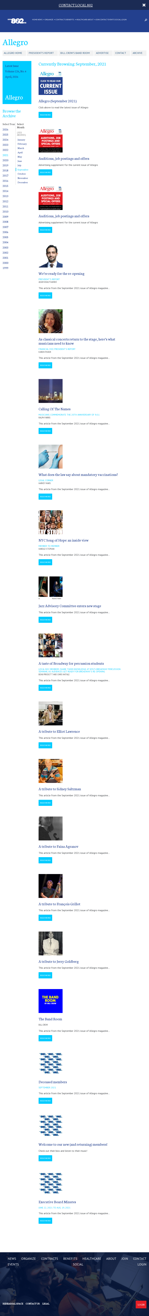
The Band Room (50, 1018)
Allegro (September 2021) (58, 100)
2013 (5, 196)
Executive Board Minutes (57, 1201)
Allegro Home (13, 52)
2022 (5, 150)
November (23, 178)
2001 (5, 258)
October (22, 173)
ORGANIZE (49, 20)
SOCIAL (118, 20)
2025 (5, 134)
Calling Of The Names (55, 408)
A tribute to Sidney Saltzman (60, 788)
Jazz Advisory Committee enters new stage (70, 605)
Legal (45, 1303)
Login (141, 1304)
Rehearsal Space (13, 1303)
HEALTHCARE (81, 20)
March (21, 148)
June (20, 161)
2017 (5, 175)
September (22, 169)
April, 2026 (11, 77)
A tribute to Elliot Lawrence (59, 731)
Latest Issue (12, 66)
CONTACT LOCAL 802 (76, 4)
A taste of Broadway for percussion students (71, 663)
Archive (137, 52)
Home (34, 20)
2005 (5, 237)
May (20, 156)
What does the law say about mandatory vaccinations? (78, 474)
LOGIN (124, 20)
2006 (5, 232)
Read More (45, 114)
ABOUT (91, 20)
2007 (5, 227)
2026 (5, 129)
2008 (5, 222)
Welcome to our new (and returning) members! (73, 1144)
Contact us (33, 1303)
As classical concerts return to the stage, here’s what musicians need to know (77, 341)
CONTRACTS (60, 20)
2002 (5, 252)
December (23, 182)
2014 (5, 191)
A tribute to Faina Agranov (58, 846)
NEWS (40, 20)
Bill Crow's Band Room (75, 52)
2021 (5, 155)
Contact (120, 52)
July (19, 165)
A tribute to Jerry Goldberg (59, 961)
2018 (5, 170)
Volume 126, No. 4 (15, 71)
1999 (5, 268)
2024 (5, 139)
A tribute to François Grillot (59, 903)
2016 (5, 181)
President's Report (41, 52)
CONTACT (104, 20)
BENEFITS (70, 20)
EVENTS (111, 20)
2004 (5, 242)
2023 (5, 145)
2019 (5, 165)
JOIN (97, 20)
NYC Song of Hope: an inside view (64, 540)
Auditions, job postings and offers (64, 158)
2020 (5, 160)
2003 (5, 247)
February (22, 143)
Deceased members (53, 1081)
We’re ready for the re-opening (62, 273)
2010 (5, 211)
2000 (5, 263)
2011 (5, 206)
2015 (5, 186)
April (20, 152)
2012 (5, 201)
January (21, 139)
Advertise (102, 52)
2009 (5, 216)
